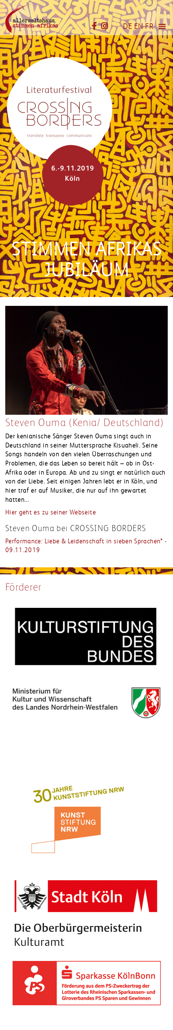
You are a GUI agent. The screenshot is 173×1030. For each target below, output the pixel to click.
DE (127, 26)
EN (139, 26)
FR (149, 26)
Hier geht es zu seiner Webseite (50, 512)
